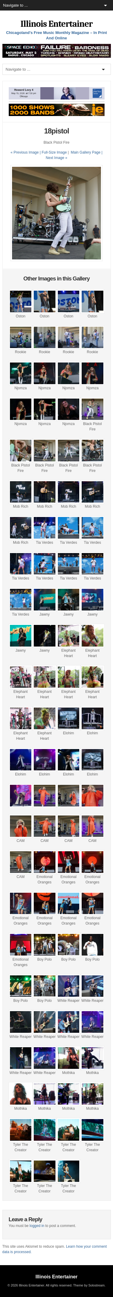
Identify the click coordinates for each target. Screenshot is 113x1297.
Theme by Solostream (89, 1285)
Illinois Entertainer (56, 24)
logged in (37, 1226)
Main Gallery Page (86, 152)
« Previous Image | (26, 152)
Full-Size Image (54, 152)
